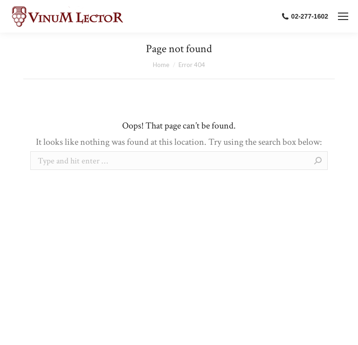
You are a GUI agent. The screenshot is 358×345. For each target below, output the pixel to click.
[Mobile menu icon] (343, 16)
